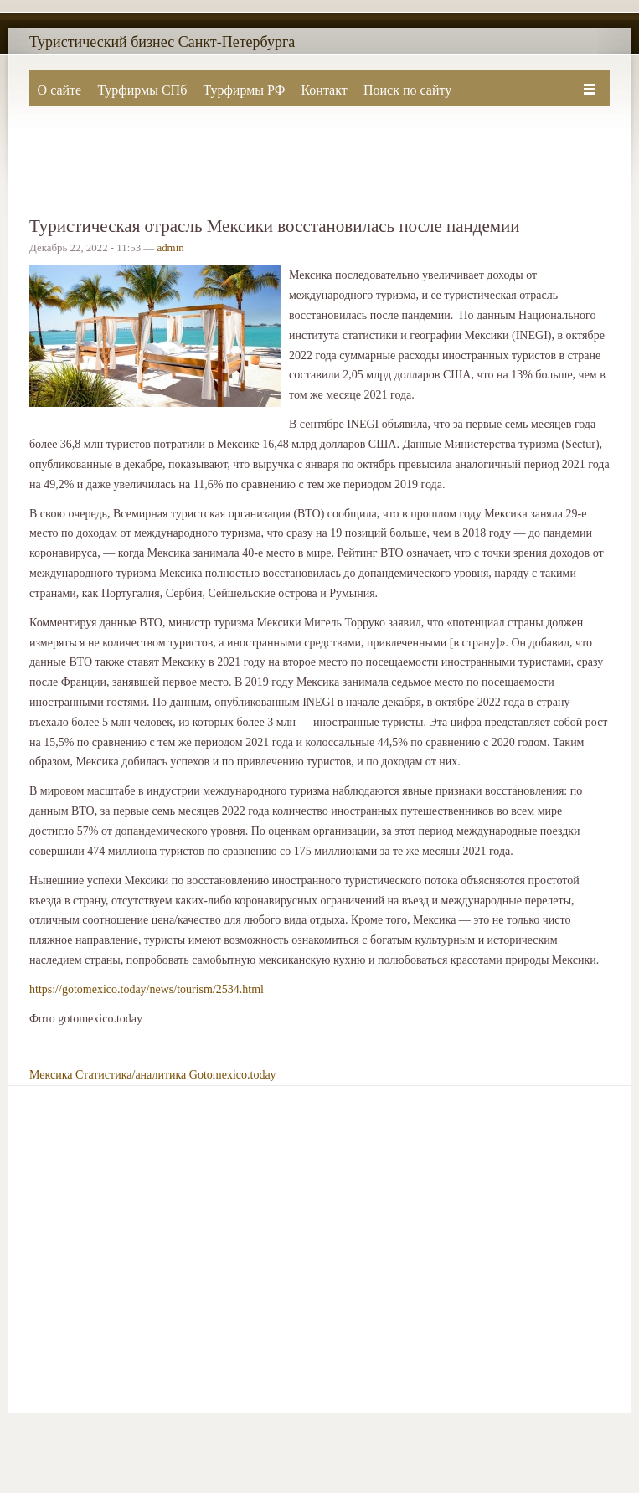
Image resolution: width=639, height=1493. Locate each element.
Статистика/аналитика (130, 1074)
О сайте (60, 90)
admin (170, 248)
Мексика (50, 1074)
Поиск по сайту (407, 90)
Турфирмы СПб (142, 90)
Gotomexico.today (232, 1074)
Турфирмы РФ (244, 90)
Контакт (324, 90)
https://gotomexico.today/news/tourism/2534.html (146, 989)
